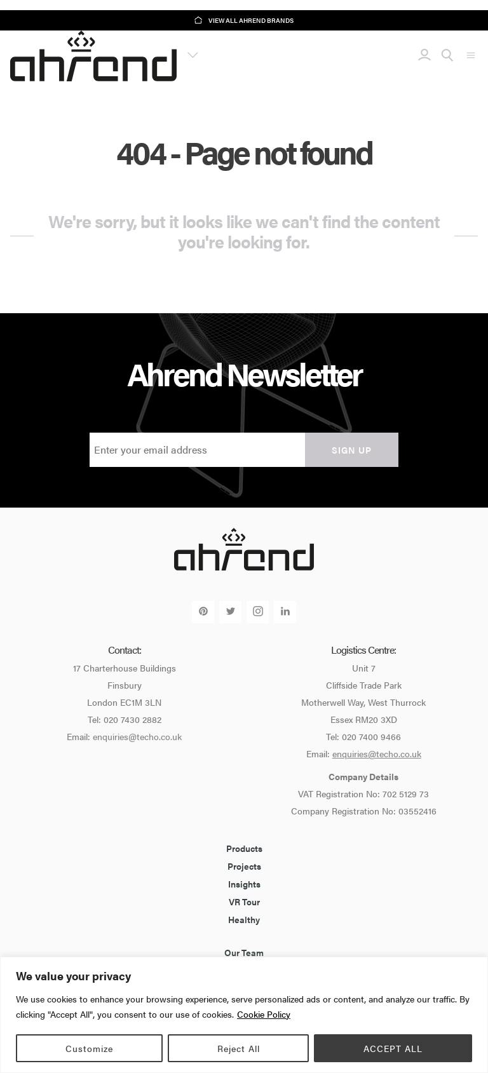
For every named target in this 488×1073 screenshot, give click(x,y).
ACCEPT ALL (393, 1048)
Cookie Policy (263, 1014)
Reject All (238, 1048)
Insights (244, 883)
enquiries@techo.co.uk (137, 736)
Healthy (244, 919)
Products (244, 848)
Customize (89, 1048)
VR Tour (244, 901)
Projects (244, 866)
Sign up (352, 449)
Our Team (244, 952)
